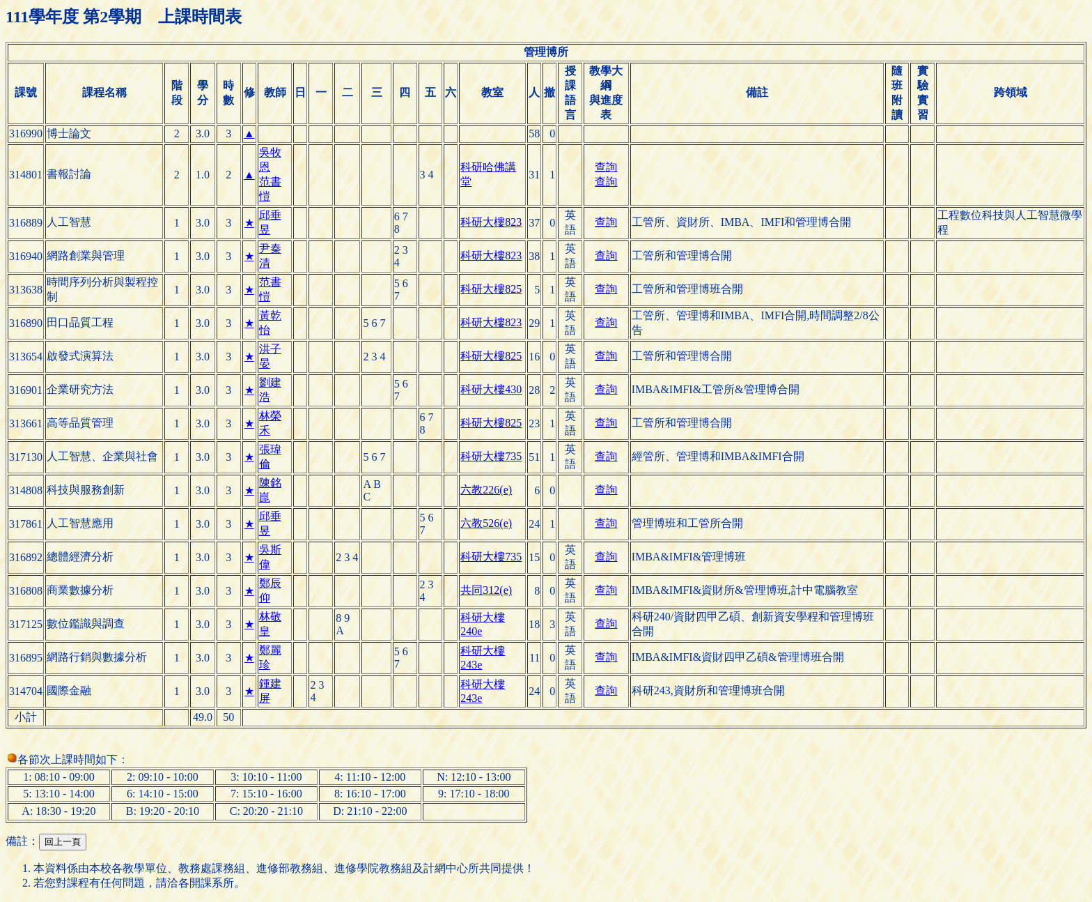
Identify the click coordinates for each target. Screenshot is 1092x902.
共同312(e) (486, 590)
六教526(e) (486, 523)
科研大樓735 (491, 456)
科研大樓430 (491, 389)
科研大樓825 (491, 289)
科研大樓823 (491, 222)
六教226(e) (486, 490)
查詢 (606, 167)
